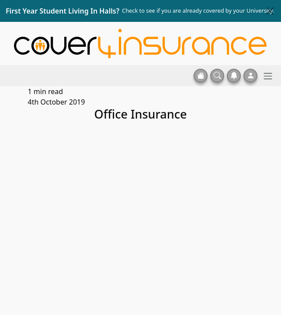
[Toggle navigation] (268, 76)
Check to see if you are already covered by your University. (198, 10)
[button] (217, 76)
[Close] (270, 11)
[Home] (140, 43)
